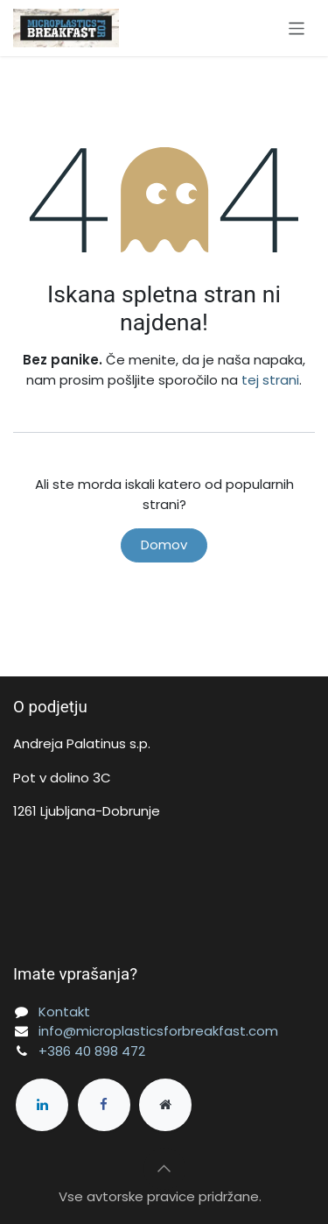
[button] (164, 1169)
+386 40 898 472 (91, 1051)
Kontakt (64, 1011)
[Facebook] (104, 1105)
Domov (164, 544)
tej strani (270, 380)
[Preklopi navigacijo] (297, 27)
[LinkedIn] (42, 1105)
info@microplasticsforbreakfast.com (158, 1031)
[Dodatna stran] (165, 1105)
